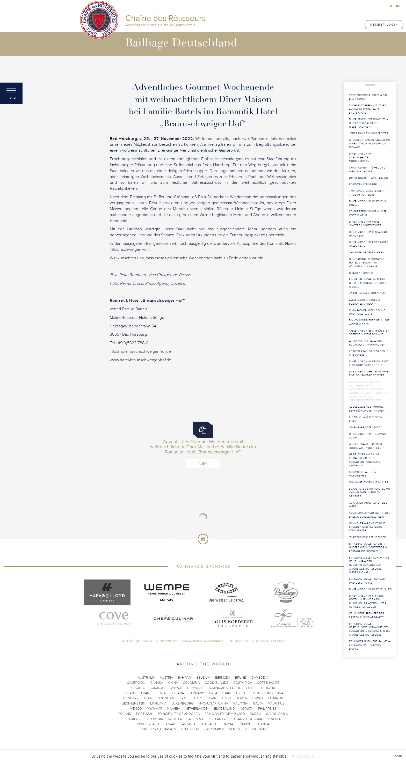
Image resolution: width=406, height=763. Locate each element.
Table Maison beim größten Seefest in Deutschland (369, 332)
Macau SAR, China (213, 703)
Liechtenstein (133, 703)
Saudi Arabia (277, 714)
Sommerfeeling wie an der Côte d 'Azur (368, 213)
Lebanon (275, 698)
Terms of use (240, 641)
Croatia (137, 688)
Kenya (226, 698)
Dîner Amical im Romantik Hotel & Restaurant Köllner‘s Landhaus (367, 263)
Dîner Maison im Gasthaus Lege (370, 589)
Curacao (157, 688)
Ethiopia (268, 688)
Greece (242, 693)
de (390, 6)
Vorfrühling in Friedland (367, 293)
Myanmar (154, 709)
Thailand (208, 724)
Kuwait (257, 698)
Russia (255, 714)
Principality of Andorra (179, 714)
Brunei (241, 678)
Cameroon (136, 683)
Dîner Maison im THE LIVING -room (368, 435)
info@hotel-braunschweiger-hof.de (140, 351)
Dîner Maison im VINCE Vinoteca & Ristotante (365, 223)
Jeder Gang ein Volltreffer (368, 133)
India (147, 698)
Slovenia (155, 719)
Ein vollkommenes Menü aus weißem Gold (369, 322)
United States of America (202, 729)
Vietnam (259, 729)
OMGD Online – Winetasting (368, 178)
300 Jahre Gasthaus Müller (368, 482)
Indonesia (165, 698)
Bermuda (222, 678)
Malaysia (240, 703)
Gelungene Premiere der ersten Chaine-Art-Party (366, 615)
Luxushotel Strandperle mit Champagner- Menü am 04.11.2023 (369, 492)
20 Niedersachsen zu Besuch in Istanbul (369, 353)
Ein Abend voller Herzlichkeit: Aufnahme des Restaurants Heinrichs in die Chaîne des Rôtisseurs (369, 629)
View (203, 463)
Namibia (173, 709)
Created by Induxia (270, 641)
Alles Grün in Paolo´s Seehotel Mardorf (364, 301)
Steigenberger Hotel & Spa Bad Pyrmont (368, 97)
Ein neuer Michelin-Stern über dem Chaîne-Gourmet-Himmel (368, 283)
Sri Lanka (217, 719)
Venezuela (238, 729)
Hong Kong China (268, 693)
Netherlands (196, 709)
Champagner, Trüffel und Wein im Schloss (367, 169)
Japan (211, 698)
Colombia (191, 683)
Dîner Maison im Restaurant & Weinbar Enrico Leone (369, 363)
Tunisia (227, 724)
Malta (258, 703)
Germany (196, 693)
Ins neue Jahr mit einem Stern (365, 419)
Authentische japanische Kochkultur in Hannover (367, 343)
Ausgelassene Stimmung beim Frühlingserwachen (367, 408)
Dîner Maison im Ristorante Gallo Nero (368, 244)
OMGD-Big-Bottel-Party (365, 427)
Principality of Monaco (225, 714)
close (398, 756)
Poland (124, 714)
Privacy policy (303, 756)
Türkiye (244, 724)
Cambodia (259, 678)
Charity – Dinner (361, 273)
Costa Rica (242, 683)
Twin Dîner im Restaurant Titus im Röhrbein (367, 192)
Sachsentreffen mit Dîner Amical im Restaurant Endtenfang (367, 109)
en (398, 6)
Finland (129, 693)
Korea (241, 698)
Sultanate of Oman (246, 719)
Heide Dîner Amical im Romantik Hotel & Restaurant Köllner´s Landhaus (364, 460)
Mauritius (276, 703)
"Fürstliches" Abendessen (367, 537)
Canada (156, 683)
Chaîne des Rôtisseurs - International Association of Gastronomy (174, 641)
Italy (198, 698)
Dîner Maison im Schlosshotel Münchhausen (360, 157)
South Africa (179, 719)
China (173, 683)
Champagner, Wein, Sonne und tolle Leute (367, 312)
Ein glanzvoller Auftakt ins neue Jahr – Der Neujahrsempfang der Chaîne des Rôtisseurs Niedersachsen (369, 565)
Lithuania (158, 703)
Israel (184, 698)
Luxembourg (182, 703)
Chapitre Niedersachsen (366, 252)
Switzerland (148, 724)
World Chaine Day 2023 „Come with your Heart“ (366, 446)
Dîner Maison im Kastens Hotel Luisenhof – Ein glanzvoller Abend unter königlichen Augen (367, 601)
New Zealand (224, 709)
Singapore (133, 719)
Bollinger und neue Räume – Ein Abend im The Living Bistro (369, 645)
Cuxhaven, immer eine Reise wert (368, 504)
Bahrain (185, 678)
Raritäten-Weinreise (363, 184)
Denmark (194, 688)
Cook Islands (216, 683)
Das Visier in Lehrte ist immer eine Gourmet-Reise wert (369, 373)
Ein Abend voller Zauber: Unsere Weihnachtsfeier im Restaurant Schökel (368, 547)
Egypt (251, 688)
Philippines (267, 709)
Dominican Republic (224, 688)
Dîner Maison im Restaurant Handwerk (369, 234)
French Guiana (171, 693)
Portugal (144, 714)
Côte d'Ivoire (268, 683)
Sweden (274, 719)
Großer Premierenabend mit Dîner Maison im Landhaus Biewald (369, 143)
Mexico (136, 709)
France (147, 693)
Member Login (384, 24)
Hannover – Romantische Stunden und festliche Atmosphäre (367, 527)
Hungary (131, 698)
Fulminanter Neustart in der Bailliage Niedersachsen (369, 514)
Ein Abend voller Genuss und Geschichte (367, 580)
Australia (146, 678)
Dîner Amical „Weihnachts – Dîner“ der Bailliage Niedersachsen (368, 123)
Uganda (262, 724)
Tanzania (187, 724)
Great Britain (220, 693)
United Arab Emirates (158, 729)
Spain (200, 719)
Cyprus (176, 688)
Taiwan (169, 724)
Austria (166, 678)
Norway (246, 709)
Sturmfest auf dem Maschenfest (362, 474)
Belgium (203, 678)
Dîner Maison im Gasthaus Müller (367, 203)
